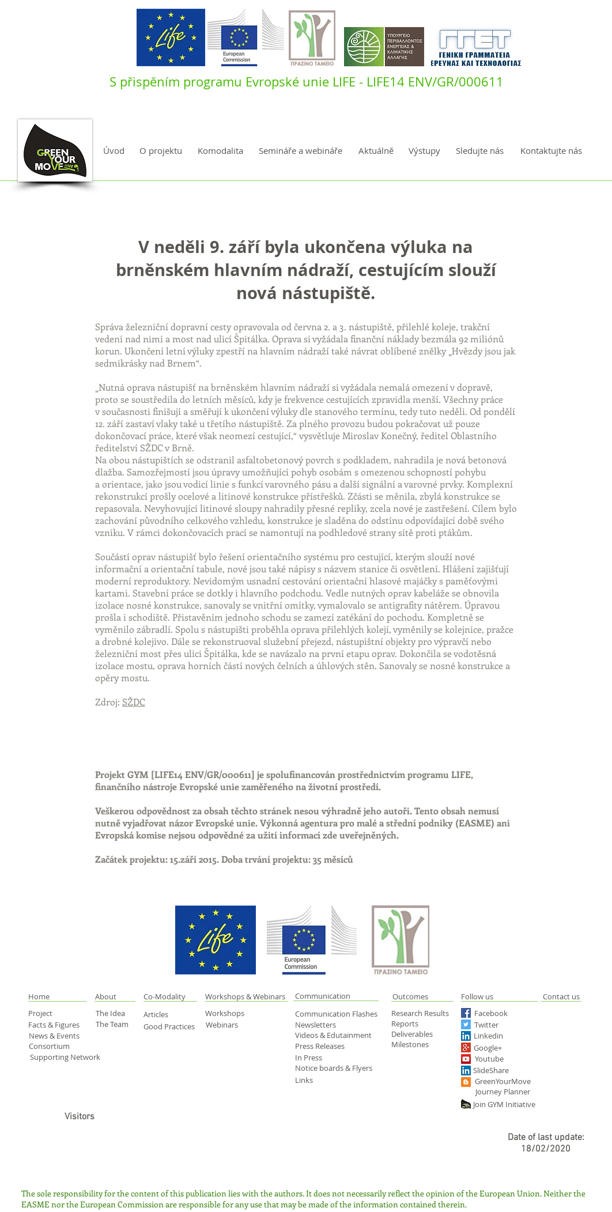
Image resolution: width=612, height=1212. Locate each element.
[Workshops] (232, 1013)
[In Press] (321, 1057)
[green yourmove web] (466, 1104)
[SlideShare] (492, 1070)
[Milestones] (413, 1044)
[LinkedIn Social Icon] (466, 1036)
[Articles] (162, 1014)
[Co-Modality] (165, 996)
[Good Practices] (170, 1026)
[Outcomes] (432, 996)
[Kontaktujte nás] (551, 151)
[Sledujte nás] (479, 151)
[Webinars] (225, 1025)
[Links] (313, 1080)
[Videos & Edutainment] (334, 1035)
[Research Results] (423, 1013)
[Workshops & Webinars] (247, 996)
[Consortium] (56, 1046)
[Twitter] (498, 1025)
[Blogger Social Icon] (466, 1082)
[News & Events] (55, 1035)
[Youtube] (500, 1059)
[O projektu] (160, 151)
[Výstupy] (424, 151)
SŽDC (133, 702)
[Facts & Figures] (56, 1025)
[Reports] (413, 1023)
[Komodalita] (220, 151)
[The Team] (116, 1024)
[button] (51, 996)
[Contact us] (561, 996)
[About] (115, 996)
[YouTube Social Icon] (466, 1059)
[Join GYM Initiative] (507, 1104)
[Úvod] (113, 151)
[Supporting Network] (65, 1057)
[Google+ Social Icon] (466, 1047)
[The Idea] (115, 1013)
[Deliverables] (413, 1034)
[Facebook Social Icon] (466, 1013)
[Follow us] (491, 996)
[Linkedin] (505, 1035)
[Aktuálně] (376, 151)
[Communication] (336, 996)
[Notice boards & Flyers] (335, 1068)
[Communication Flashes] (339, 1014)
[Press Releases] (324, 1046)
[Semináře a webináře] (300, 151)
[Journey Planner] (506, 1091)
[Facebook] (495, 1013)
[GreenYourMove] (503, 1081)
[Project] (48, 1013)
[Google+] (508, 1048)
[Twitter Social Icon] (466, 1024)
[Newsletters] (319, 1024)
